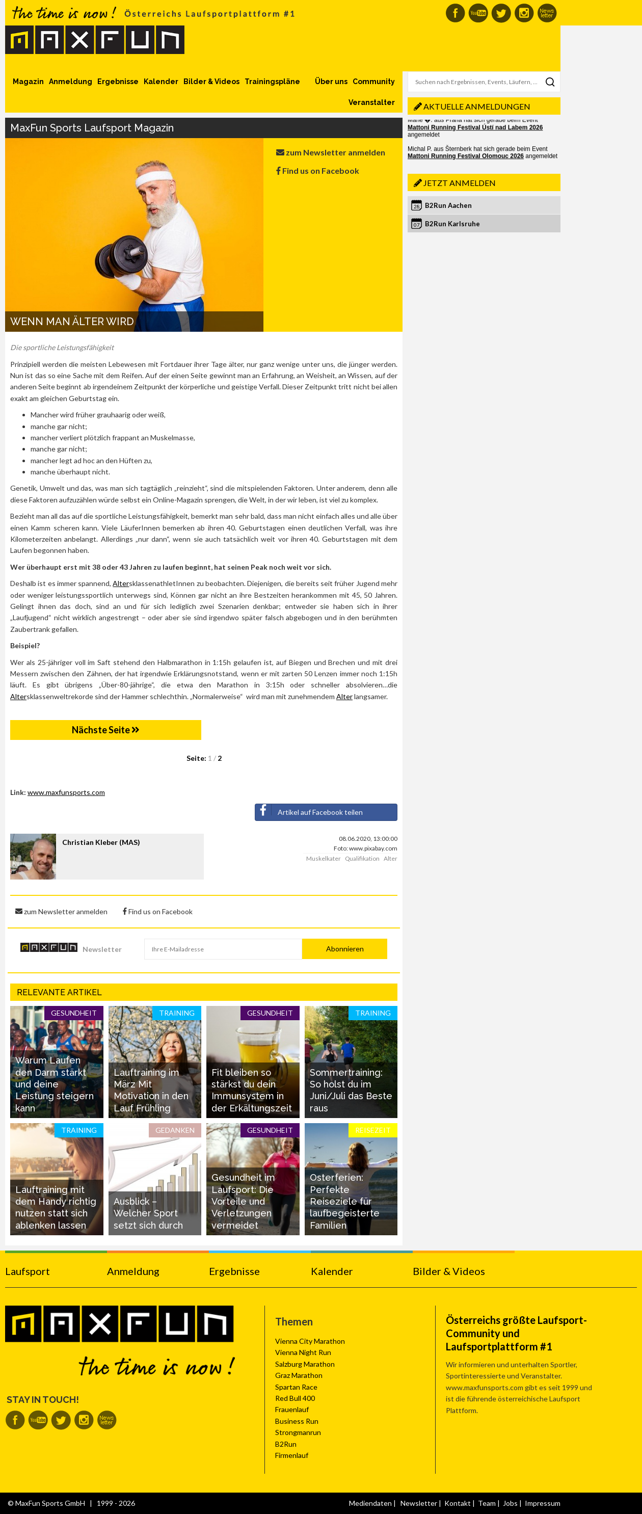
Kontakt (457, 1503)
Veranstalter (372, 102)
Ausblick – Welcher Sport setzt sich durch (148, 1213)
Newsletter (102, 949)
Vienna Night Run (303, 1352)
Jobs (510, 1503)
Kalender (161, 81)
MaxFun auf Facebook (455, 13)
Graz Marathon (299, 1375)
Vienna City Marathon (310, 1341)
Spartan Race (296, 1387)
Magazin (28, 81)
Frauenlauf (292, 1409)
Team (487, 1503)
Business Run (296, 1421)
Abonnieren (345, 948)
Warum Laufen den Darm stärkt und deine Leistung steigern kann (54, 1084)
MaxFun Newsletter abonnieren (547, 13)
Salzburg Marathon (305, 1364)
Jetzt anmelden (459, 183)
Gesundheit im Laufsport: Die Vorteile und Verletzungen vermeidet (243, 1201)
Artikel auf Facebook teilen (309, 810)
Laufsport (27, 1271)
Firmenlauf (291, 1455)
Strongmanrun (298, 1432)
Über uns (331, 81)
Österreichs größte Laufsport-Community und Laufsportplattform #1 (516, 1333)
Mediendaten (370, 1503)
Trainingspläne (272, 81)
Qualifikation (362, 858)
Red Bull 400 (295, 1398)
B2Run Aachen (448, 205)
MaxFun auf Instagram (524, 13)
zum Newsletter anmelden (330, 152)
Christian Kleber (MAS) (101, 842)
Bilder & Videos (211, 81)
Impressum (542, 1503)
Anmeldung (70, 81)
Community (374, 81)
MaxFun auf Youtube (478, 13)
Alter (121, 583)
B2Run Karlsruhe (452, 224)
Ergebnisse (118, 81)
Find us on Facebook (317, 170)
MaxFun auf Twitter (501, 13)
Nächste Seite (106, 729)
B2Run (286, 1444)
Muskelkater (323, 858)
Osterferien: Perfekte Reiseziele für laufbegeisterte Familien (345, 1201)
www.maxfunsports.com (66, 792)
